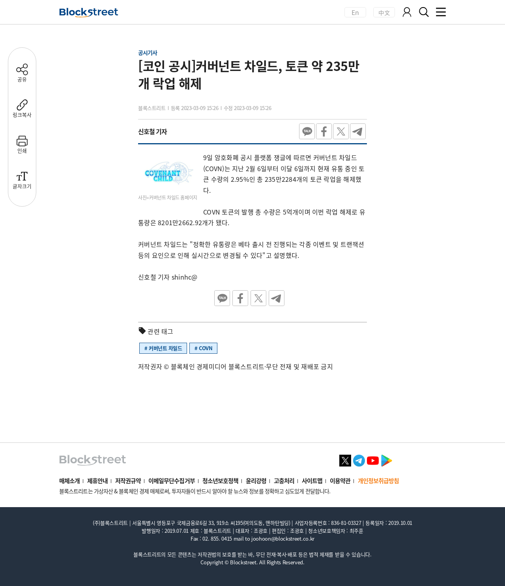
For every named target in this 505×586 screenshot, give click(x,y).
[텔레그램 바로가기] (359, 459)
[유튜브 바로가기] (373, 459)
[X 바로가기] (345, 459)
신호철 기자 (152, 131)
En (355, 12)
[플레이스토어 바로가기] (387, 459)
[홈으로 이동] (88, 12)
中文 (384, 12)
